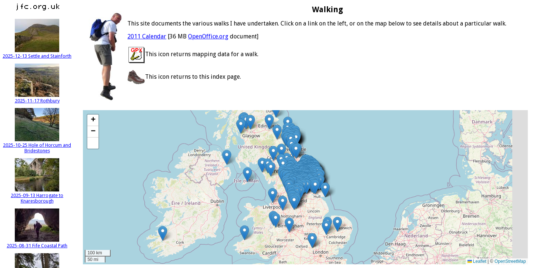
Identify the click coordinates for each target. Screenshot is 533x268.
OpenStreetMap (510, 261)
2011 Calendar (146, 36)
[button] (276, 110)
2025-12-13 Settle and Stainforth (37, 53)
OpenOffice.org (208, 36)
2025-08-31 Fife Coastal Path (37, 242)
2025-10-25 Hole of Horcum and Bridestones (37, 145)
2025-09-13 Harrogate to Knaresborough (37, 195)
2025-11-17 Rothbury (37, 98)
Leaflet (476, 261)
